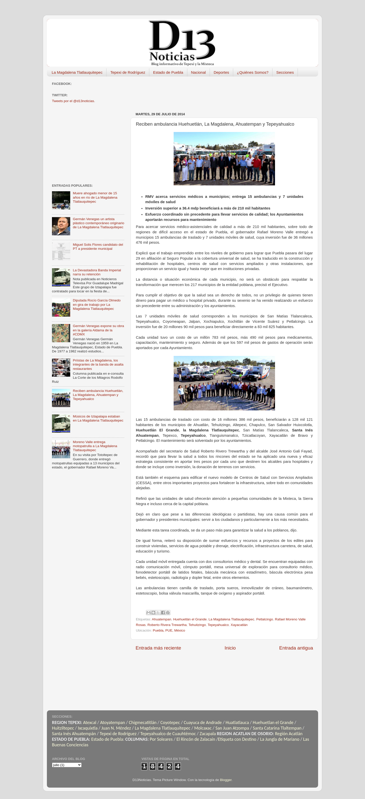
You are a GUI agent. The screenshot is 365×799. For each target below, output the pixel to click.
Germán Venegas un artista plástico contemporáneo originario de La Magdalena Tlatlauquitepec (98, 223)
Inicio (230, 648)
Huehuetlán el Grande (190, 619)
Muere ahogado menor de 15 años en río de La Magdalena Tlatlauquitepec (95, 197)
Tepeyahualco (218, 625)
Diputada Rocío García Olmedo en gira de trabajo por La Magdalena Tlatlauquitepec (96, 304)
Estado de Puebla (168, 72)
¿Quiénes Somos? (252, 72)
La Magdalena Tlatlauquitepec (77, 72)
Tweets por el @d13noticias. (73, 101)
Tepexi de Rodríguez (127, 72)
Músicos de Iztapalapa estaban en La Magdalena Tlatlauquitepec (98, 418)
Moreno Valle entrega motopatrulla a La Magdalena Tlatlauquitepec (95, 446)
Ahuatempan (161, 619)
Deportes (221, 72)
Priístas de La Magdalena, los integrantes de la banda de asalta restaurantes (98, 364)
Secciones (285, 72)
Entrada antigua (296, 648)
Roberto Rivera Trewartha (167, 625)
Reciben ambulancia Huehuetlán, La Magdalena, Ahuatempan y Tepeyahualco (98, 395)
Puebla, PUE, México (169, 630)
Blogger (226, 780)
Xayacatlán (239, 625)
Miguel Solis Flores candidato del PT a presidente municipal (98, 247)
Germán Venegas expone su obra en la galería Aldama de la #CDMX (98, 330)
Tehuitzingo (197, 625)
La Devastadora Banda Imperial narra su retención (97, 272)
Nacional (198, 72)
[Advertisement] (228, 91)
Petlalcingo (264, 619)
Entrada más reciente (158, 648)
